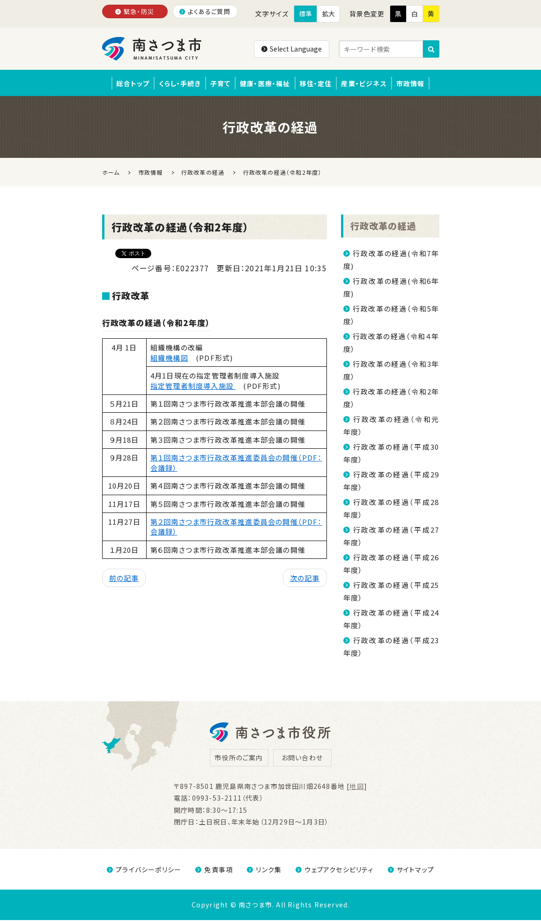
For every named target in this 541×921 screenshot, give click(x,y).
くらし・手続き (174, 83)
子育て (218, 83)
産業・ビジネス (369, 83)
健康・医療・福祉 (265, 83)
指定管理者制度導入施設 (193, 386)
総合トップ (124, 83)
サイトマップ (411, 870)
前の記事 (124, 579)
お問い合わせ (302, 758)
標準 (305, 13)
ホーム (111, 173)
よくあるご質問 (204, 11)
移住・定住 (318, 83)
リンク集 (264, 870)
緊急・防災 (134, 11)
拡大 (328, 13)
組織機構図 (169, 358)
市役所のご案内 (239, 758)
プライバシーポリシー (144, 870)
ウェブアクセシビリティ (334, 870)
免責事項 (214, 870)
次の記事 (305, 579)
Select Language (291, 48)
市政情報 (418, 83)
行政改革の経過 (383, 226)
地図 (356, 787)
